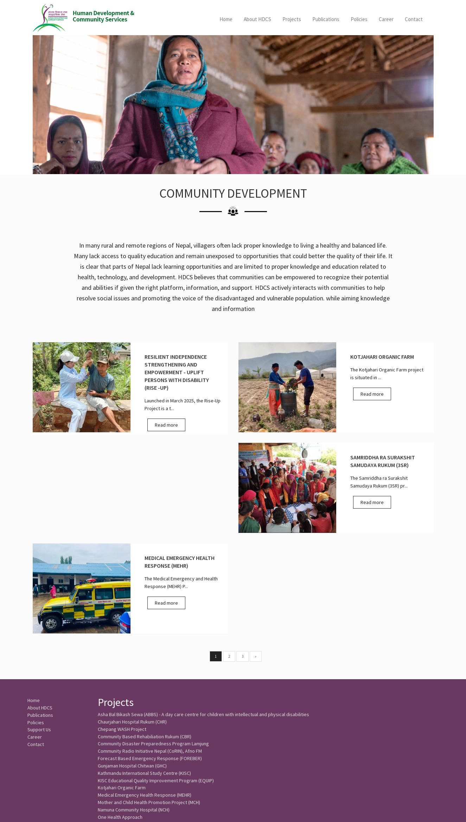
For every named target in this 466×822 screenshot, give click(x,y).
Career (386, 19)
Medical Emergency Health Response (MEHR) (144, 707)
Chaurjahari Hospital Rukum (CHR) (132, 623)
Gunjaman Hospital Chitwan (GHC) (132, 673)
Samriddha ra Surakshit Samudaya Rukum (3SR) (147, 758)
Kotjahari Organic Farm (122, 699)
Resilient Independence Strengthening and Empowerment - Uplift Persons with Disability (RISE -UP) (201, 741)
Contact (414, 19)
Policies (35, 626)
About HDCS (257, 19)
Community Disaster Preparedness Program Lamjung (153, 648)
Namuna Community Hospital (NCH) (134, 724)
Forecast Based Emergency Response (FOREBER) (150, 665)
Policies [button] (359, 19)
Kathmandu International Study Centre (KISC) (144, 682)
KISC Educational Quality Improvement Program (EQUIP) (156, 690)
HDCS (84, 18)
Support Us (39, 634)
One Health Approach (120, 732)
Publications (325, 19)
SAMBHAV (108, 749)
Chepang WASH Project (122, 631)
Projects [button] (291, 19)
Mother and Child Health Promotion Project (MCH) (149, 716)
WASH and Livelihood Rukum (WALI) (134, 766)
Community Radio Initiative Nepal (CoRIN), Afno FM (150, 657)
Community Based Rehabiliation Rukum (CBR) (144, 640)
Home (225, 19)
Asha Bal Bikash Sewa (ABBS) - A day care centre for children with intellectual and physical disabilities (203, 614)
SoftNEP (431, 809)
